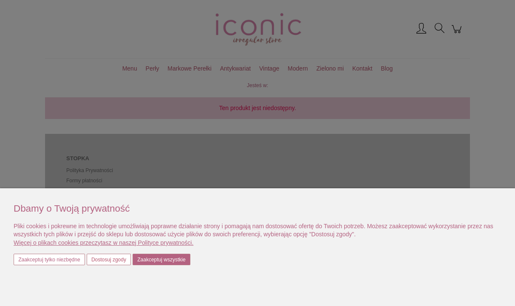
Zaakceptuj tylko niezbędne (49, 260)
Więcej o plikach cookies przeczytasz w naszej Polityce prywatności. (103, 242)
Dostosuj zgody (108, 260)
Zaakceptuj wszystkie (161, 260)
